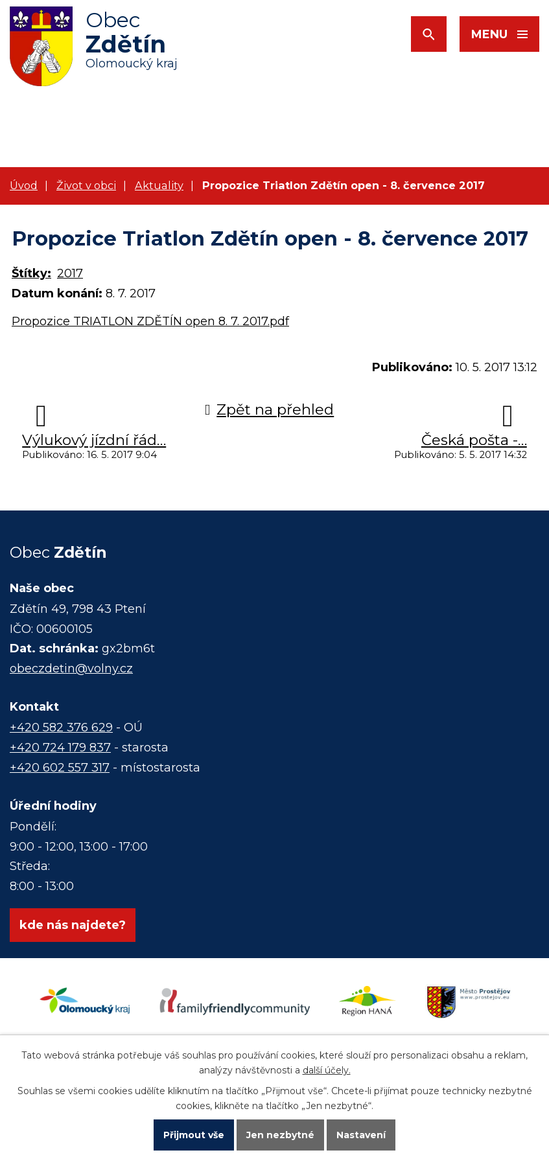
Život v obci (86, 185)
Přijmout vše (193, 1135)
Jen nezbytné (280, 1135)
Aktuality (159, 185)
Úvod (24, 185)
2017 (70, 273)
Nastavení (361, 1135)
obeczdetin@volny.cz (71, 668)
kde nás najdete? (72, 925)
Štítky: (31, 273)
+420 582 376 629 (61, 727)
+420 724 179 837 (60, 747)
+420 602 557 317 (60, 768)
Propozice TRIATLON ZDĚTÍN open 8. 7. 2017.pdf (150, 321)
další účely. (327, 1070)
